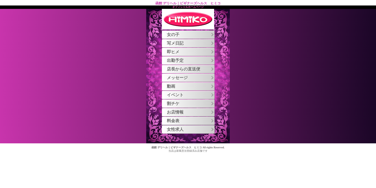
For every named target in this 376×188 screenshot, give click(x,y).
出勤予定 (190, 60)
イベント (190, 95)
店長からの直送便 (190, 69)
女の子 (190, 34)
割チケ (190, 103)
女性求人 (190, 129)
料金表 (190, 121)
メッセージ (190, 77)
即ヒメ (190, 52)
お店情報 (190, 112)
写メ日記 (190, 43)
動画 (190, 86)
